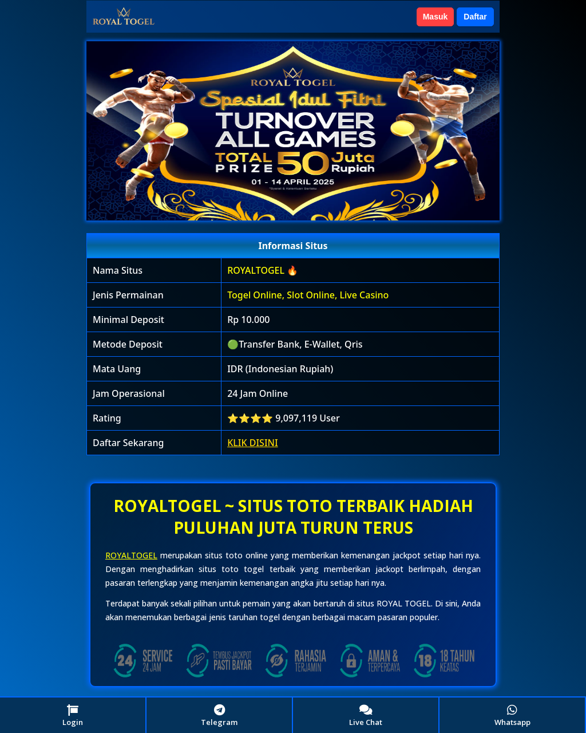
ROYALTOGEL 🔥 (262, 270)
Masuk (435, 16)
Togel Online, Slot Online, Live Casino (308, 295)
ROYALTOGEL (131, 555)
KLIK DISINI (252, 442)
